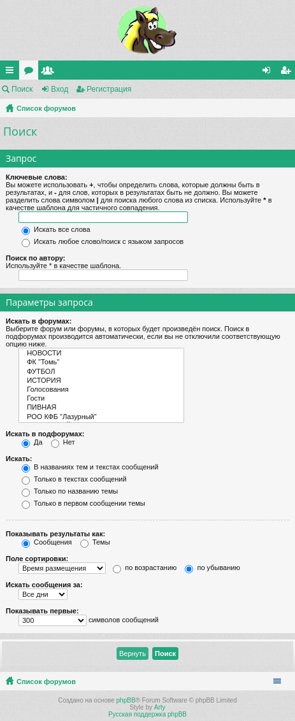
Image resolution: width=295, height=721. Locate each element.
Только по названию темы (70, 491)
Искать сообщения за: (44, 585)
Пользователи (50, 73)
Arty (160, 707)
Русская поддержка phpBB (147, 714)
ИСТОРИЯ (101, 380)
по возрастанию (144, 567)
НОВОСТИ (101, 353)
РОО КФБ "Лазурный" (101, 417)
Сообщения (47, 542)
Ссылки (12, 73)
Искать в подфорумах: (45, 434)
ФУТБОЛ (101, 372)
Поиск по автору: (35, 258)
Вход (59, 89)
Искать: (19, 458)
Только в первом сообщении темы (83, 503)
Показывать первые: (42, 611)
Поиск (21, 89)
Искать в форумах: (38, 321)
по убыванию (212, 567)
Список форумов (46, 108)
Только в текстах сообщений (74, 479)
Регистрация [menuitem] (288, 73)
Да (32, 442)
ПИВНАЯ (101, 407)
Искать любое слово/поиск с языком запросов (102, 241)
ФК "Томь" (101, 362)
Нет (63, 442)
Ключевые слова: (37, 177)
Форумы (31, 73)
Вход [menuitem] (269, 73)
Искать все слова (56, 229)
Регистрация (109, 89)
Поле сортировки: (37, 558)
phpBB (126, 700)
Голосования (101, 389)
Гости (101, 398)
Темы (95, 542)
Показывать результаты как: (55, 534)
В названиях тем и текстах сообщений (90, 467)
